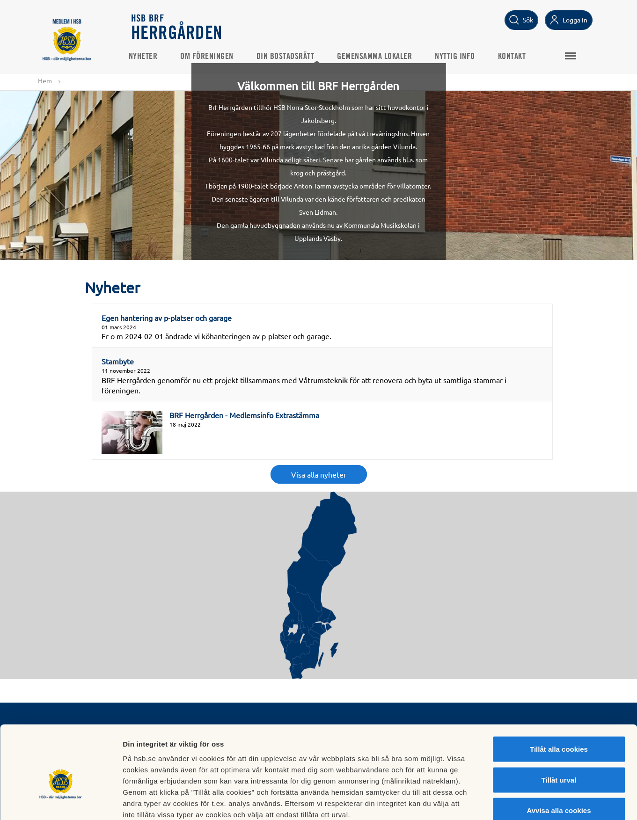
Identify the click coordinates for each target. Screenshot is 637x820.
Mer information (498, 801)
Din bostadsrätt (288, 56)
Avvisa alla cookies (559, 758)
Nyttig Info (458, 56)
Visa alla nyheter (318, 474)
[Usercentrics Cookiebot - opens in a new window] (61, 802)
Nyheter (146, 56)
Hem (45, 80)
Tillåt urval (559, 728)
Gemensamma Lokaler (377, 56)
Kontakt (515, 56)
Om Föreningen (209, 56)
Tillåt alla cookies (559, 697)
